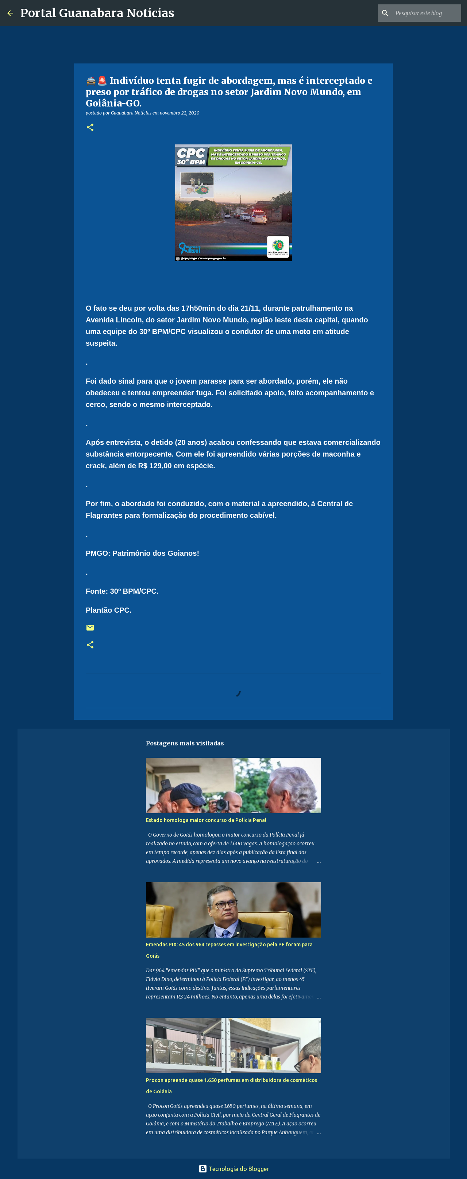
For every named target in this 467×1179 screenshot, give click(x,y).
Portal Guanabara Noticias (97, 13)
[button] (90, 128)
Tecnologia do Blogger (233, 1169)
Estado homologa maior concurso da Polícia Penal (206, 820)
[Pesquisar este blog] (423, 13)
